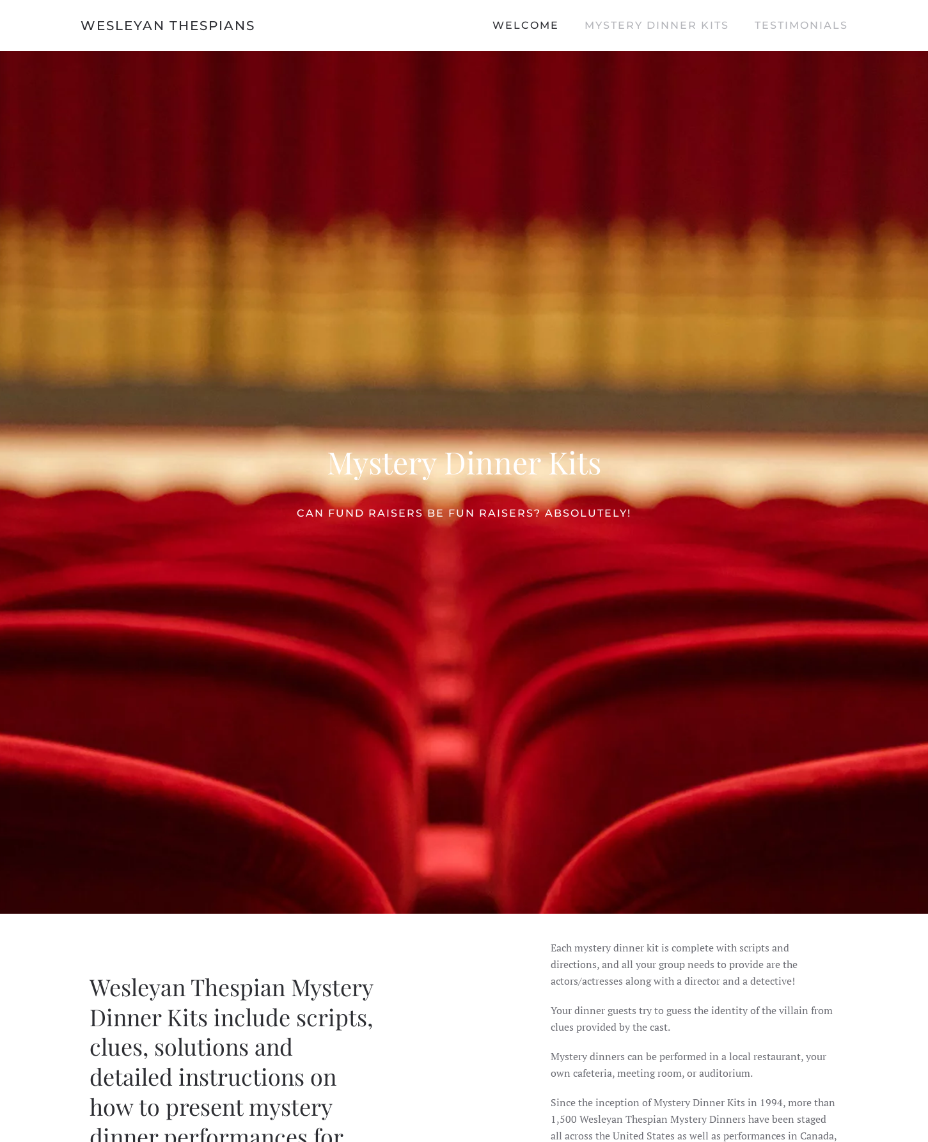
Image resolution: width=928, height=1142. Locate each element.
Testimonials (801, 25)
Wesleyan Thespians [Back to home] (168, 25)
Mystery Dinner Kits (657, 25)
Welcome (525, 25)
